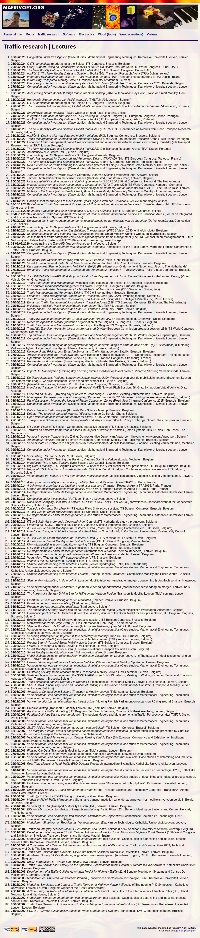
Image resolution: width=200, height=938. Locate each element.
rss (193, 930)
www (188, 930)
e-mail (180, 930)
